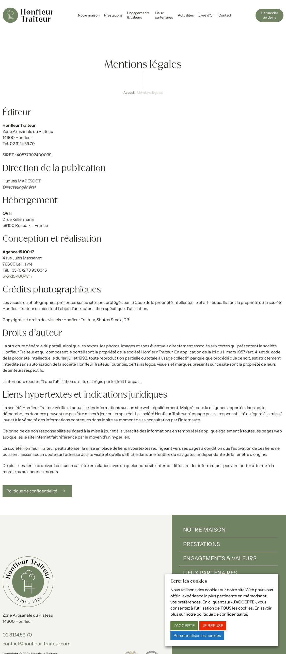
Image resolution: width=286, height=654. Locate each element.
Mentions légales (15, 638)
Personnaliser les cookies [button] (197, 635)
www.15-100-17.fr (17, 255)
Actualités (186, 15)
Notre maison (89, 15)
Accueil (129, 72)
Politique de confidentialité (52, 638)
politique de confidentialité (222, 614)
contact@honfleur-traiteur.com (37, 623)
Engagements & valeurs (138, 15)
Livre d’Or (206, 15)
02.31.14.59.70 (17, 614)
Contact (224, 15)
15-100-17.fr (67, 644)
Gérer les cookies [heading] (188, 581)
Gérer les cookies (89, 638)
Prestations (113, 15)
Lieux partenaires (164, 15)
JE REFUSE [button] (212, 625)
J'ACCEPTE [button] (184, 625)
